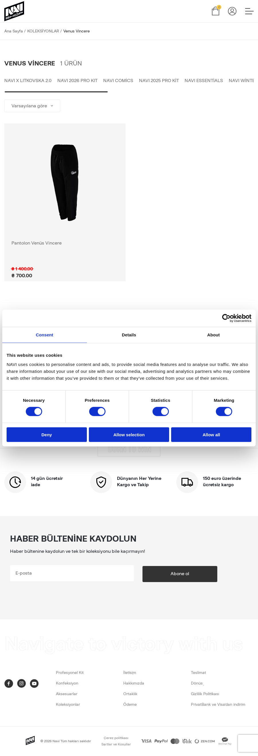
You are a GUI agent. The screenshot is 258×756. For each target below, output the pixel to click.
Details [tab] (129, 334)
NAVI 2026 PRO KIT (77, 81)
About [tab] (213, 334)
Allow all (211, 434)
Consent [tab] (44, 334)
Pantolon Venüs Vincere (36, 244)
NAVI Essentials (204, 81)
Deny (46, 434)
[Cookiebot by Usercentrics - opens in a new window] (226, 318)
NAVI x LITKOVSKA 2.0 (28, 81)
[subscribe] (72, 574)
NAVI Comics (118, 81)
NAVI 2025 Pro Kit (159, 81)
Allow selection (128, 434)
